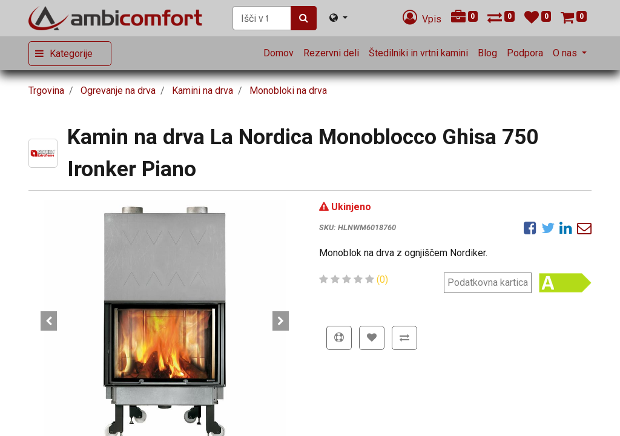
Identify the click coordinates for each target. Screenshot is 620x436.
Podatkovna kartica (487, 282)
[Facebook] (530, 227)
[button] (49, 321)
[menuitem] (278, 53)
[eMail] (584, 227)
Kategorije (71, 53)
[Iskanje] (304, 18)
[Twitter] (548, 227)
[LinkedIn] (565, 227)
